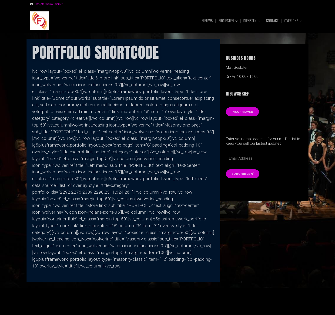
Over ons (291, 21)
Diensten (250, 21)
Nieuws (207, 21)
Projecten (226, 21)
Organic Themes (176, 304)
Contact (272, 21)
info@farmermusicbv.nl (49, 4)
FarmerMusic (82, 20)
